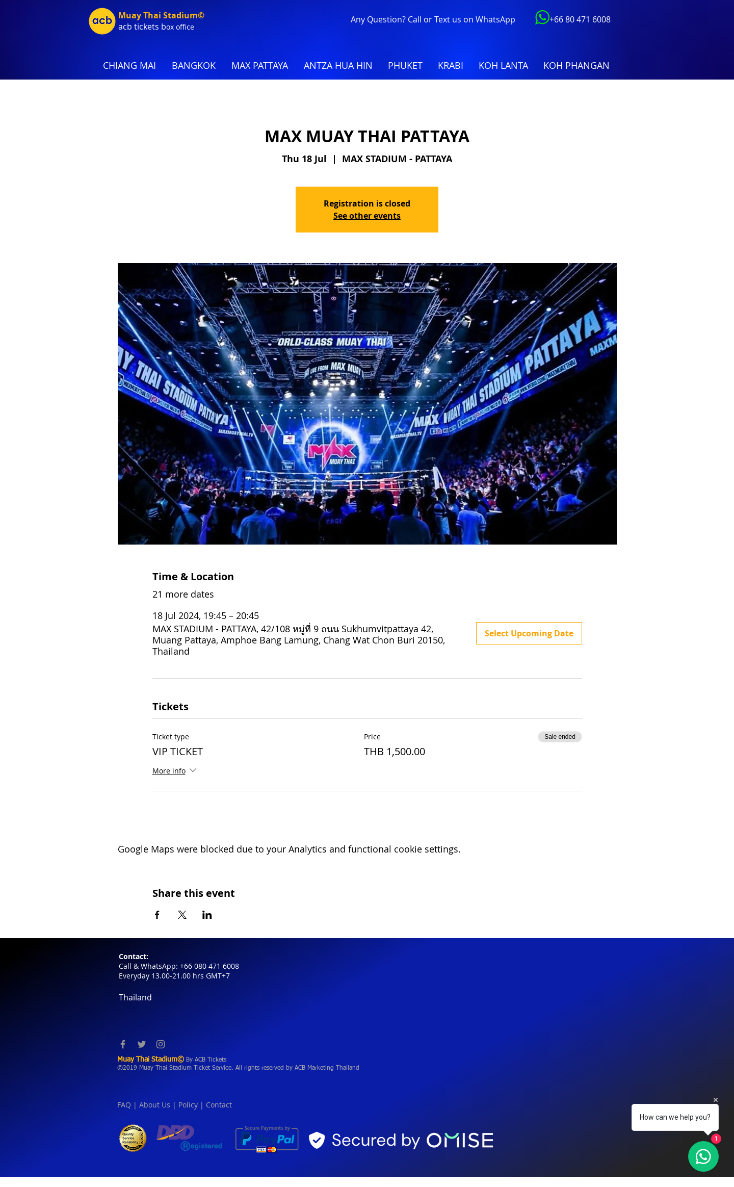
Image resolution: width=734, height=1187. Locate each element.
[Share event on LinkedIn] (207, 915)
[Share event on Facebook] (157, 915)
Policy (188, 1104)
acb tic (130, 26)
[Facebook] (122, 1044)
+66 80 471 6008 (580, 19)
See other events (367, 215)
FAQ (124, 1104)
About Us (154, 1104)
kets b (154, 26)
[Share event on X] (182, 915)
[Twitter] (141, 1044)
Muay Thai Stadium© (161, 15)
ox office (180, 27)
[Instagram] (160, 1044)
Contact (219, 1104)
